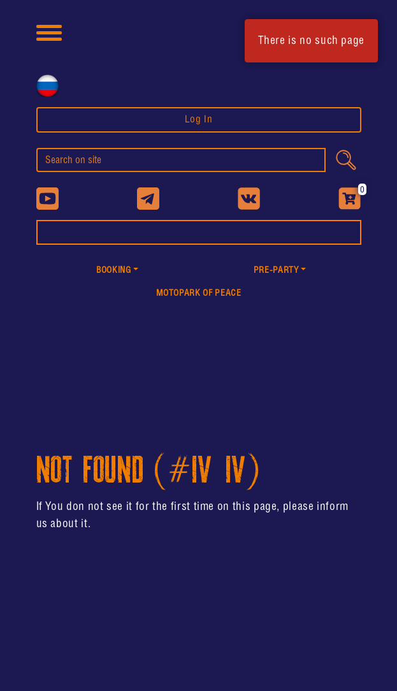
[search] (181, 160)
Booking (113, 270)
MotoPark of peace (199, 293)
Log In (199, 119)
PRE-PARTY (276, 270)
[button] (117, 271)
